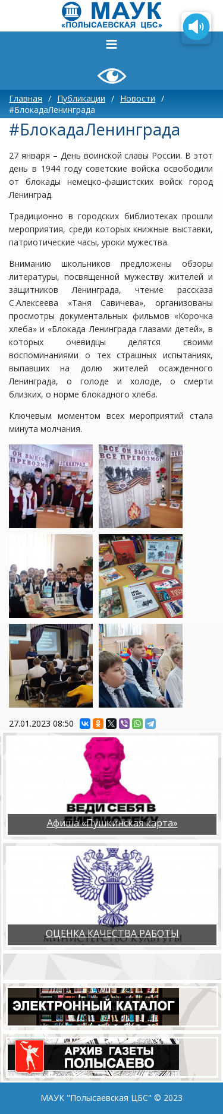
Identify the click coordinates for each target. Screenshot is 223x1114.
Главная (25, 98)
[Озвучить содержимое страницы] (196, 28)
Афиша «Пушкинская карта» (112, 822)
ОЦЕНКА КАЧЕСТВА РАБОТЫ (112, 933)
